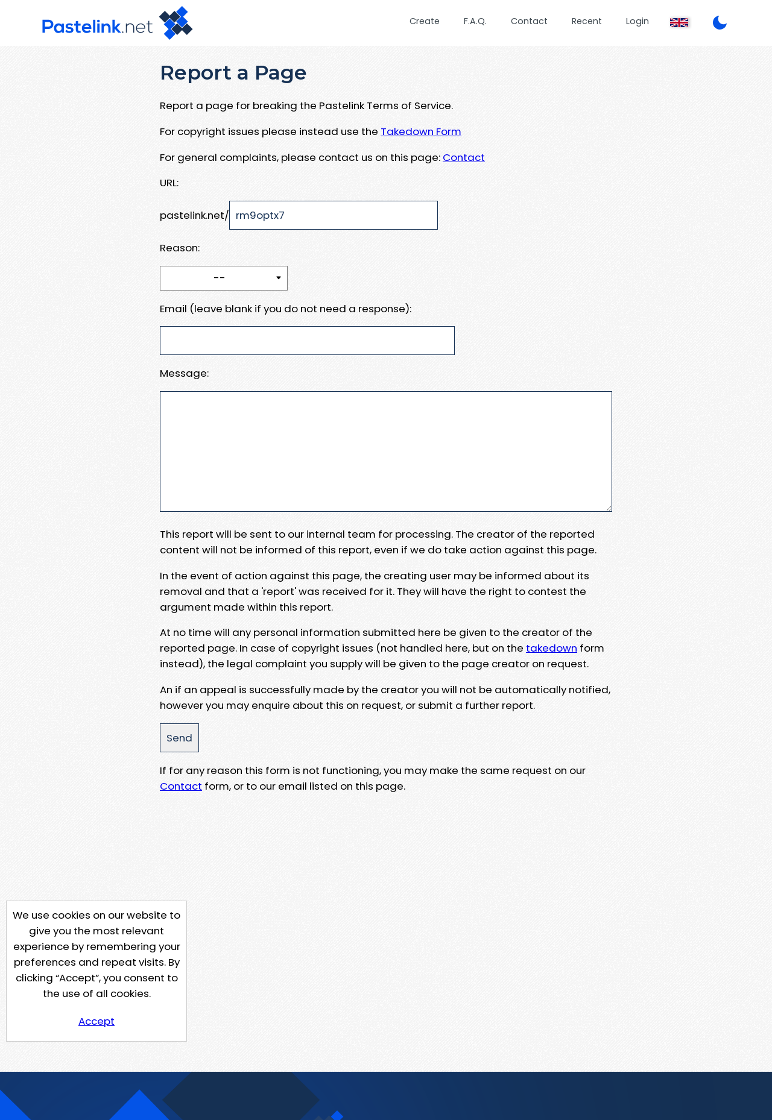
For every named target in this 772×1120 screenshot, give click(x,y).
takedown (551, 648)
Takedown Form (421, 131)
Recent (587, 21)
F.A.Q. (475, 21)
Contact (529, 21)
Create (425, 21)
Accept (96, 1021)
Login (637, 21)
